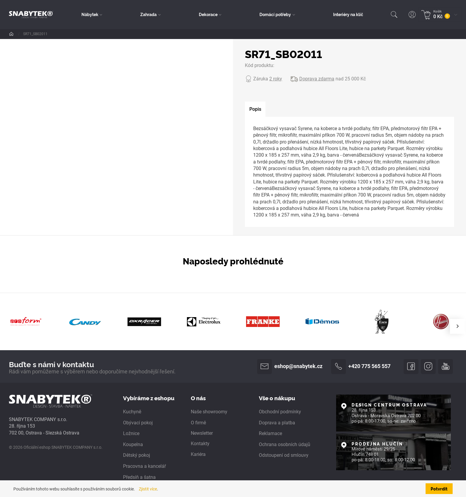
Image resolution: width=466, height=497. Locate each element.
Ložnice (131, 434)
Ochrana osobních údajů (284, 445)
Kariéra (198, 454)
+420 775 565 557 (361, 366)
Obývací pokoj (138, 423)
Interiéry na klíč (348, 14)
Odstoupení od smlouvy (283, 455)
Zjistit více (148, 489)
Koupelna (133, 445)
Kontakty (200, 443)
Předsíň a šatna (139, 477)
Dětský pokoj (136, 455)
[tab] (255, 109)
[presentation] (457, 326)
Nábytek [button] (90, 14)
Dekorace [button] (208, 14)
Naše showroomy (209, 412)
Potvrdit (439, 489)
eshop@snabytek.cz (289, 366)
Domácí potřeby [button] (275, 14)
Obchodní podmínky (280, 412)
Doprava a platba (277, 423)
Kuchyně (132, 412)
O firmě (198, 423)
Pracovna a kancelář (144, 466)
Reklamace (270, 434)
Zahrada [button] (149, 14)
